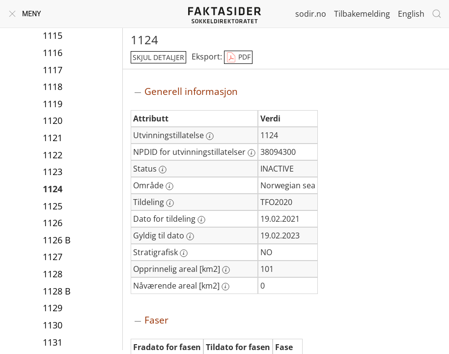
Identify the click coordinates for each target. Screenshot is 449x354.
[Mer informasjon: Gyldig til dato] (190, 236)
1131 (52, 342)
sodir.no (310, 13)
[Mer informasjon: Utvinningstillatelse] (210, 136)
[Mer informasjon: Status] (163, 170)
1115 (52, 35)
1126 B (57, 240)
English (411, 13)
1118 (52, 86)
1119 (52, 104)
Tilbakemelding (362, 13)
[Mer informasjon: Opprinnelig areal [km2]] (226, 270)
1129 (52, 308)
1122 (52, 155)
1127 (52, 257)
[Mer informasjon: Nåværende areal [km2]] (225, 287)
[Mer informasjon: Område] (169, 186)
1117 (52, 70)
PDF (238, 57)
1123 (52, 171)
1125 (52, 206)
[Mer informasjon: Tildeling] (170, 203)
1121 (52, 138)
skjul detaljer (158, 57)
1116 (52, 53)
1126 (52, 223)
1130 (52, 325)
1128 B (57, 291)
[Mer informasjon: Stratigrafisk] (184, 253)
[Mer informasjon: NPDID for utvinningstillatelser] (251, 153)
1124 (52, 189)
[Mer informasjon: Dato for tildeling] (201, 220)
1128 (52, 274)
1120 (52, 120)
